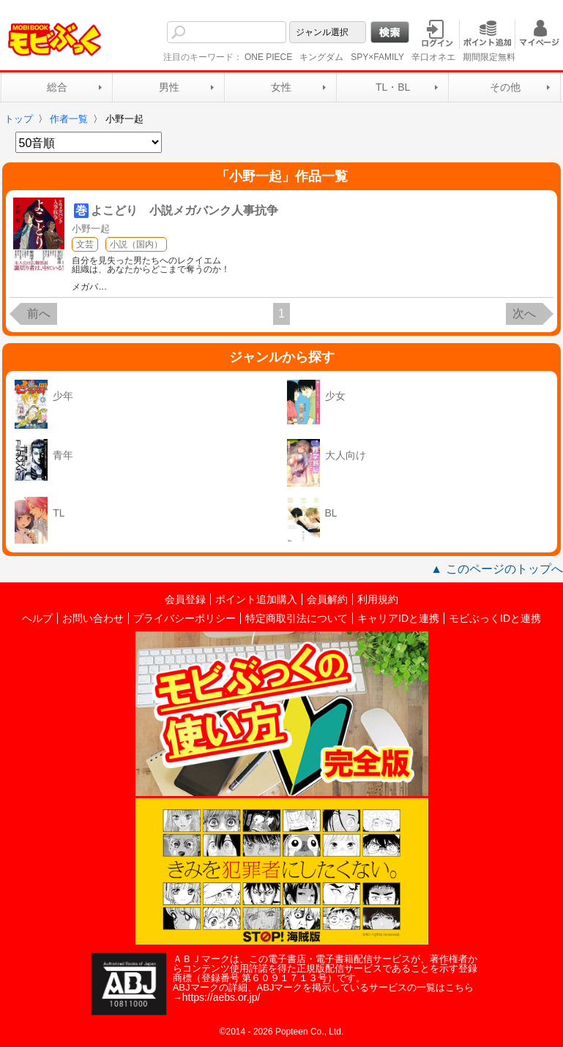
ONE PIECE (268, 57)
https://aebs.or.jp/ (221, 997)
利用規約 (377, 599)
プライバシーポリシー (184, 618)
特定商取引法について (296, 618)
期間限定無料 (489, 57)
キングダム (321, 57)
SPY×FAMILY (377, 57)
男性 (169, 87)
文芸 (85, 244)
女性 (281, 87)
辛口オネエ (433, 57)
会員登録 (185, 599)
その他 (505, 87)
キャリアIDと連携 (398, 618)
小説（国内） (136, 244)
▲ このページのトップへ (496, 569)
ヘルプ (37, 618)
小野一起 (91, 228)
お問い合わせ (93, 618)
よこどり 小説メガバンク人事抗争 (184, 210)
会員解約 (327, 599)
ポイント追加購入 (256, 599)
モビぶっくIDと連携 (495, 618)
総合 (57, 87)
